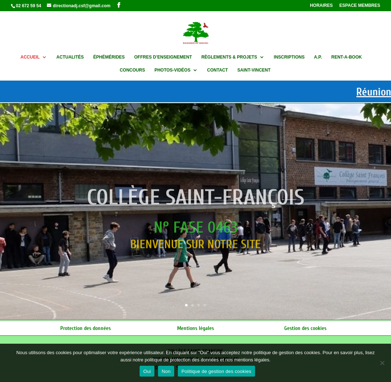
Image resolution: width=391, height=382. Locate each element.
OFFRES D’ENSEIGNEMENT (163, 57)
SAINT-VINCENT (254, 70)
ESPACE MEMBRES (359, 5)
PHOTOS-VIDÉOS (172, 70)
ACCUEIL (30, 57)
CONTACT (217, 70)
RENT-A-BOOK (346, 57)
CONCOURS (132, 70)
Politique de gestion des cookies (216, 371)
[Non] (382, 362)
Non (166, 371)
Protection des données (85, 328)
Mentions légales (195, 328)
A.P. (318, 57)
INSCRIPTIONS (289, 57)
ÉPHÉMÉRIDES (108, 57)
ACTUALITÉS (70, 57)
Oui (147, 371)
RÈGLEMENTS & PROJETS (229, 57)
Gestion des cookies (305, 328)
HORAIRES (321, 5)
